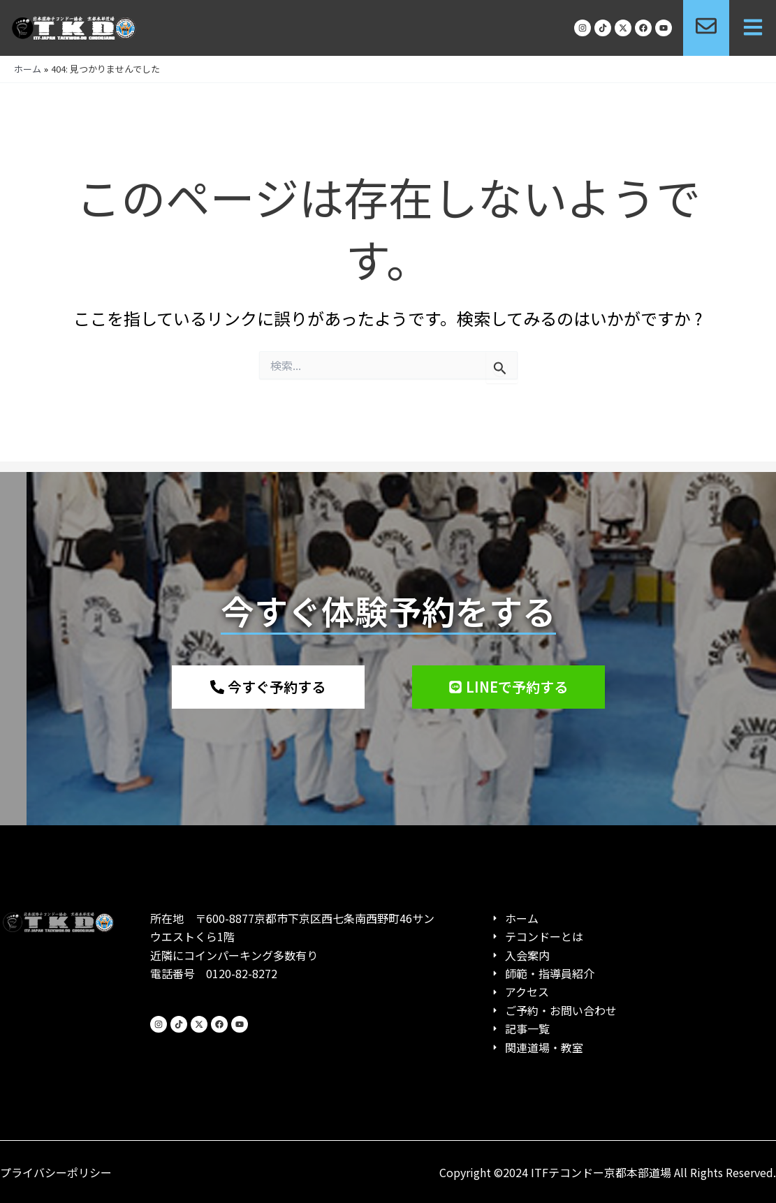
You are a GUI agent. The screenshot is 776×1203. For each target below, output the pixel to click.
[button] (752, 28)
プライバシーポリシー (56, 1172)
